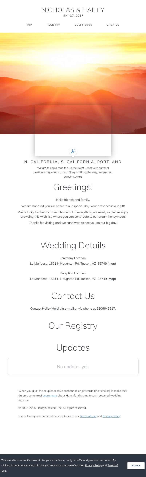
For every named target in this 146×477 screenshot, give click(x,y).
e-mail (69, 309)
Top (28, 25)
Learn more (50, 395)
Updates (113, 25)
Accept (136, 465)
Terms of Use (88, 416)
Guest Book (83, 25)
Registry (53, 25)
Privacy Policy (111, 416)
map (112, 264)
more (79, 176)
